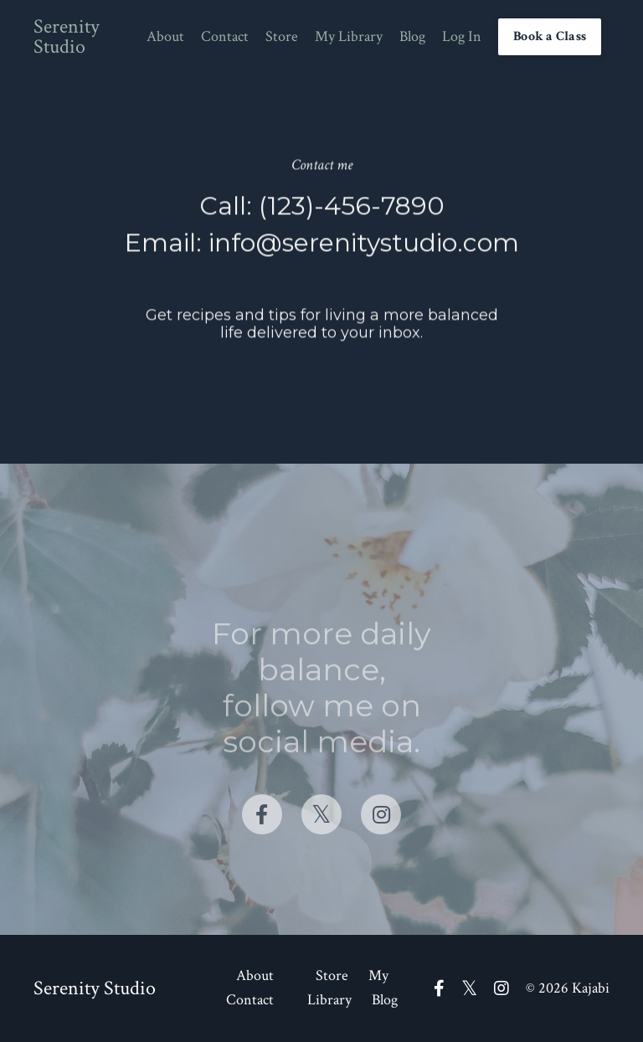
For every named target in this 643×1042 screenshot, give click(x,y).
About (165, 36)
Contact (225, 36)
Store (281, 36)
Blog (412, 36)
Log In (461, 36)
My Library (349, 36)
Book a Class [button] (549, 36)
